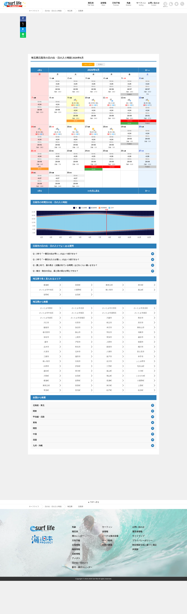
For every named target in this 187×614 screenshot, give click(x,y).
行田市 (78, 322)
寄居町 (46, 390)
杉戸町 (109, 390)
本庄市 (109, 327)
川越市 (109, 318)
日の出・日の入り (80, 563)
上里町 (140, 385)
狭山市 (78, 332)
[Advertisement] (93, 34)
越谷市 (140, 337)
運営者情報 (137, 531)
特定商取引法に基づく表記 (144, 545)
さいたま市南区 (140, 313)
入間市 (109, 342)
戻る (40, 70)
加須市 (78, 327)
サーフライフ (34, 506)
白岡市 (46, 366)
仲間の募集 (107, 545)
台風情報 (76, 545)
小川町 (140, 371)
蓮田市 (78, 356)
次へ (147, 70)
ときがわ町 (140, 376)
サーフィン (141, 4)
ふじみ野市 (140, 361)
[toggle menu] (182, 3)
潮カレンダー (78, 536)
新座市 (109, 347)
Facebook (23, 20)
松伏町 (140, 390)
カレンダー (88, 64)
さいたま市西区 (46, 308)
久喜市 (46, 351)
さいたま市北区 (78, 308)
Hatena (23, 31)
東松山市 (140, 327)
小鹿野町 (77, 290)
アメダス (76, 558)
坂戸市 (109, 356)
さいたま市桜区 (78, 313)
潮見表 (90, 4)
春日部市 (46, 332)
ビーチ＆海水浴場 (110, 536)
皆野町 (46, 295)
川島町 (46, 376)
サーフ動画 (107, 540)
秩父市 (109, 322)
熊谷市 (140, 318)
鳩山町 (109, 376)
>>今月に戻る (93, 191)
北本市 (78, 351)
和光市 (78, 347)
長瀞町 (109, 380)
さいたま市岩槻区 (78, 318)
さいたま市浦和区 (109, 313)
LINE (22, 36)
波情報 (103, 4)
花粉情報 (76, 554)
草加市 (109, 337)
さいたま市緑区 (46, 318)
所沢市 (140, 322)
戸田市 (78, 342)
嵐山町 (140, 290)
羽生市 (109, 332)
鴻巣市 (140, 332)
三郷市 (46, 356)
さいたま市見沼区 (141, 308)
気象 (128, 4)
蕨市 (46, 342)
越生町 (46, 371)
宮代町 (78, 390)
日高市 (78, 361)
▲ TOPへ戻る (93, 502)
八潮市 (109, 351)
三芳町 (109, 366)
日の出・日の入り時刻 (53, 506)
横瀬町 (46, 285)
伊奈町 (78, 366)
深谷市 (46, 337)
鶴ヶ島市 (109, 290)
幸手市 (140, 356)
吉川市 (109, 361)
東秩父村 (109, 285)
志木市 (46, 347)
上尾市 (78, 337)
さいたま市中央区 (46, 290)
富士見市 (140, 351)
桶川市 (140, 347)
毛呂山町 (140, 366)
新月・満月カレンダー (82, 567)
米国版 (135, 549)
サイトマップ (138, 536)
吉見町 (78, 295)
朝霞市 (140, 342)
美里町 (78, 285)
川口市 (46, 322)
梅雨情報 (76, 549)
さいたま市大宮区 (109, 308)
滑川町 (78, 371)
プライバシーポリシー (142, 540)
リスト (100, 64)
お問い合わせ (153, 4)
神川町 (140, 285)
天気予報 (116, 4)
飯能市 (46, 327)
